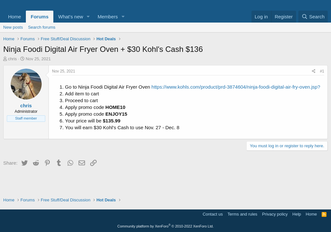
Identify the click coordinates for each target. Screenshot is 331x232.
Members (108, 16)
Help (297, 214)
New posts (13, 27)
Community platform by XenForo (165, 226)
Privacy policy (275, 214)
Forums (39, 16)
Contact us (213, 214)
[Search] (313, 17)
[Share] (314, 71)
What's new (70, 16)
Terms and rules (242, 214)
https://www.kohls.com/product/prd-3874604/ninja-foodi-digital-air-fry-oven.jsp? (236, 87)
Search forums (42, 27)
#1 (322, 71)
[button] (88, 17)
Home (14, 16)
